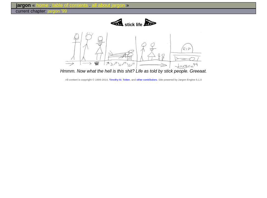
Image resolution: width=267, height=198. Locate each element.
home (42, 5)
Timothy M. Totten (119, 79)
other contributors (147, 79)
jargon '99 (57, 11)
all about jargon (108, 5)
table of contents (70, 5)
